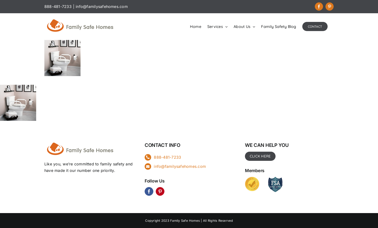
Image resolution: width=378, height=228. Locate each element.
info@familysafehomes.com (102, 6)
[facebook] (149, 191)
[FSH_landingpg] (80, 141)
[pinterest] (160, 191)
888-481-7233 (167, 157)
